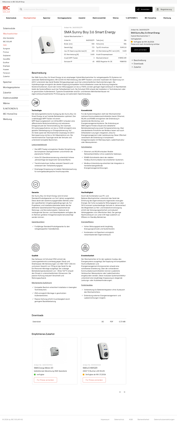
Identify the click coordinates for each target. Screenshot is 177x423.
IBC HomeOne (150, 18)
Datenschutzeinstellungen (164, 419)
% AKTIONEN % (132, 18)
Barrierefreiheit (143, 419)
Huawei (6, 69)
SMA (5, 45)
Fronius (6, 52)
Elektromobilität (99, 18)
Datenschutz (119, 419)
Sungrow (6, 48)
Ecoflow (6, 62)
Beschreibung (138, 60)
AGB (131, 419)
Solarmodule (11, 18)
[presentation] (120, 392)
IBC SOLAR (7, 41)
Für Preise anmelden (45, 380)
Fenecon (6, 73)
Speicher (46, 18)
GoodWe (6, 59)
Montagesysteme (64, 18)
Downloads (137, 63)
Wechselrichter (29, 18)
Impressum (105, 419)
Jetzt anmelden (140, 50)
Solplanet (6, 55)
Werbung (167, 18)
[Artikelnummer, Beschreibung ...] (58, 9)
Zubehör (82, 18)
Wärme (116, 18)
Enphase (6, 66)
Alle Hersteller (8, 38)
